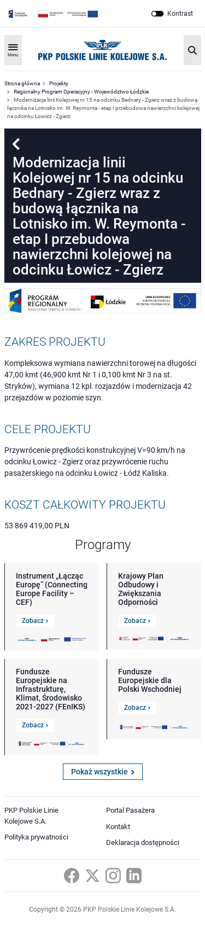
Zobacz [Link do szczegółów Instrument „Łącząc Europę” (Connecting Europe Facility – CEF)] (35, 621)
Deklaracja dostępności (142, 842)
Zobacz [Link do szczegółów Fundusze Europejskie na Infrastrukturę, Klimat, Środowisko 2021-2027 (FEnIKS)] (35, 725)
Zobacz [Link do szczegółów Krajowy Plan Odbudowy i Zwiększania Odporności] (137, 621)
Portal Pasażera (130, 810)
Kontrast (180, 14)
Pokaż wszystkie (102, 771)
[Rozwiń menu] (13, 50)
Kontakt (118, 827)
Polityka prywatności (36, 837)
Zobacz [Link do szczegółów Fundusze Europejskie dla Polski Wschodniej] (137, 708)
